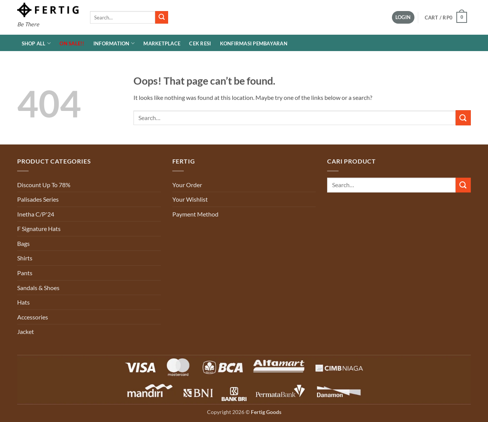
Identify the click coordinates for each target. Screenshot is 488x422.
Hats (23, 302)
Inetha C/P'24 (35, 214)
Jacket (25, 331)
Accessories (32, 317)
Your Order (187, 184)
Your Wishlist (190, 199)
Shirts (24, 258)
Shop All (36, 43)
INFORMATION (114, 43)
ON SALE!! (71, 43)
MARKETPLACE (161, 43)
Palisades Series (38, 199)
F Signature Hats (39, 228)
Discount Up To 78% (44, 184)
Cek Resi (200, 43)
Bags (23, 243)
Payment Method (195, 214)
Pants (24, 272)
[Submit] (161, 17)
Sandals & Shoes (38, 287)
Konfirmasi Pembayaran (253, 43)
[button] (403, 17)
